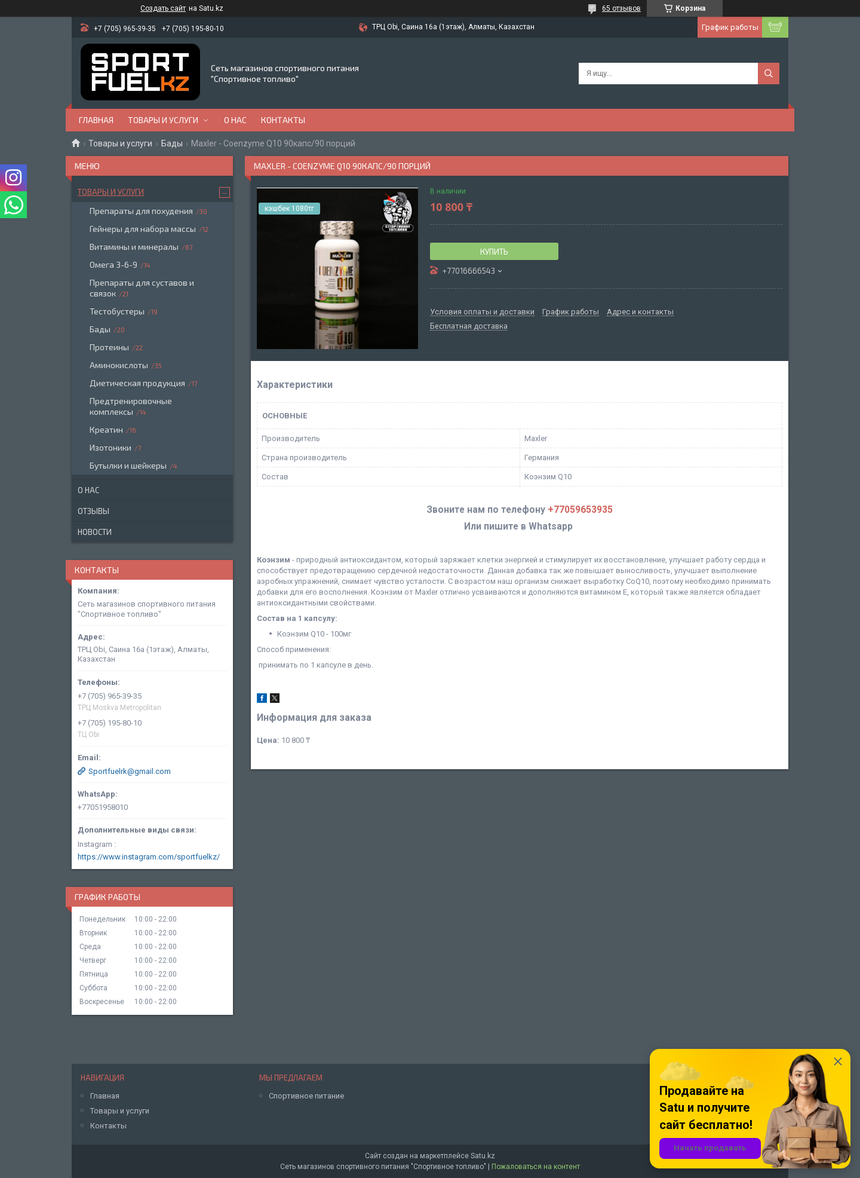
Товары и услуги (163, 120)
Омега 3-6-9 (113, 264)
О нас (235, 120)
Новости (95, 532)
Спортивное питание (306, 1095)
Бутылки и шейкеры (128, 465)
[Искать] (768, 73)
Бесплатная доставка (469, 326)
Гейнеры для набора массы (143, 229)
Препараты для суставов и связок (142, 287)
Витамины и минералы (134, 246)
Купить (494, 251)
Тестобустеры (117, 311)
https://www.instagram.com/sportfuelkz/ (149, 856)
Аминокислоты (119, 365)
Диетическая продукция (137, 383)
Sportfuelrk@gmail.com (129, 771)
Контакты (283, 120)
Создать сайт (163, 8)
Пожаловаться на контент (536, 1166)
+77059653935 (580, 509)
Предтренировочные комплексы (131, 406)
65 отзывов (621, 8)
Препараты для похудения (141, 211)
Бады (172, 143)
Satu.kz (483, 1156)
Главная (96, 120)
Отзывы (93, 511)
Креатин (106, 429)
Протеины (109, 347)
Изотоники (110, 447)
